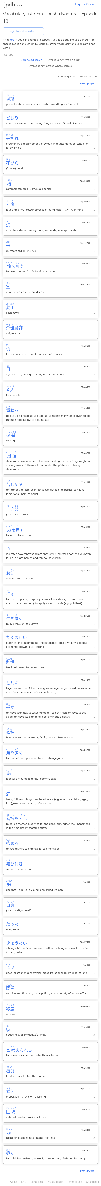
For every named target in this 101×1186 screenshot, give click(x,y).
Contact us (37, 1182)
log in (13, 40)
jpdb (9, 4)
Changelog (92, 1182)
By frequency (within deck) (63, 60)
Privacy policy (55, 1182)
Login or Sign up (85, 4)
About (13, 1182)
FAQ (23, 1182)
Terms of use (74, 1182)
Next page (87, 83)
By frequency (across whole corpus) (50, 66)
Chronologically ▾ (31, 60)
